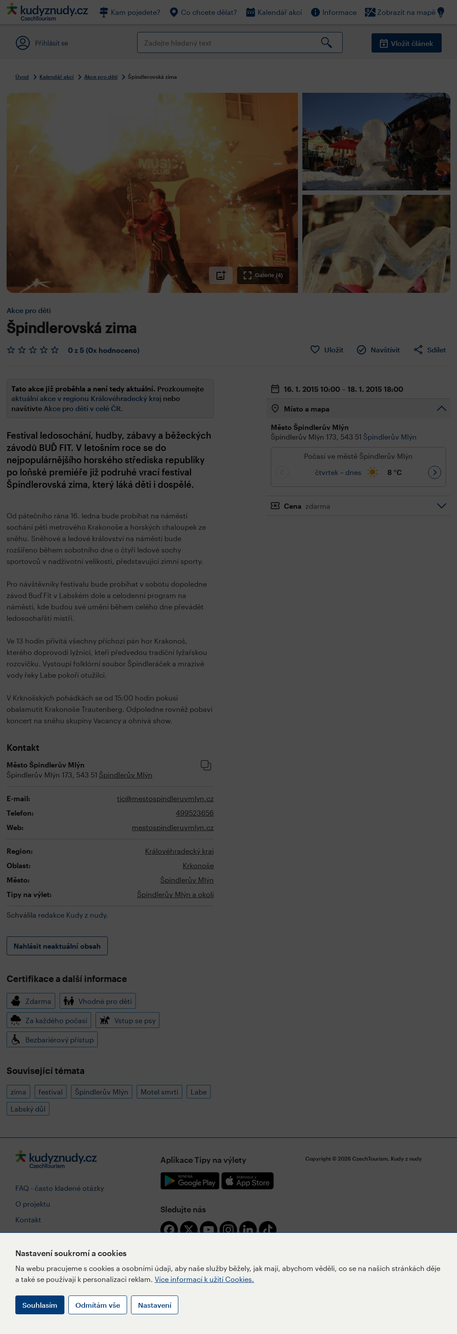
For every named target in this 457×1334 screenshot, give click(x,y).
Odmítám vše (97, 1305)
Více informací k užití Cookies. (204, 1279)
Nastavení (154, 1305)
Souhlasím (39, 1305)
